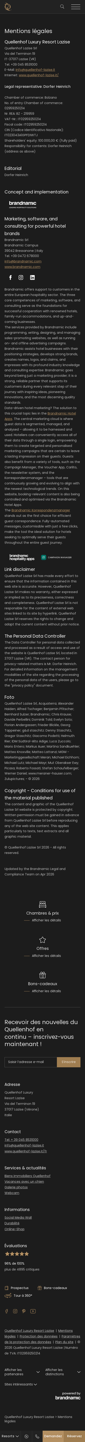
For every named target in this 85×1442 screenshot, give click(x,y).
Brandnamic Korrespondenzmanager (41, 510)
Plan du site (64, 1342)
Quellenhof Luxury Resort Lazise (29, 1330)
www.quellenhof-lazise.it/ (39, 75)
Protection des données (39, 1336)
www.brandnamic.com (22, 267)
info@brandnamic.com (23, 261)
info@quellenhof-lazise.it (35, 69)
